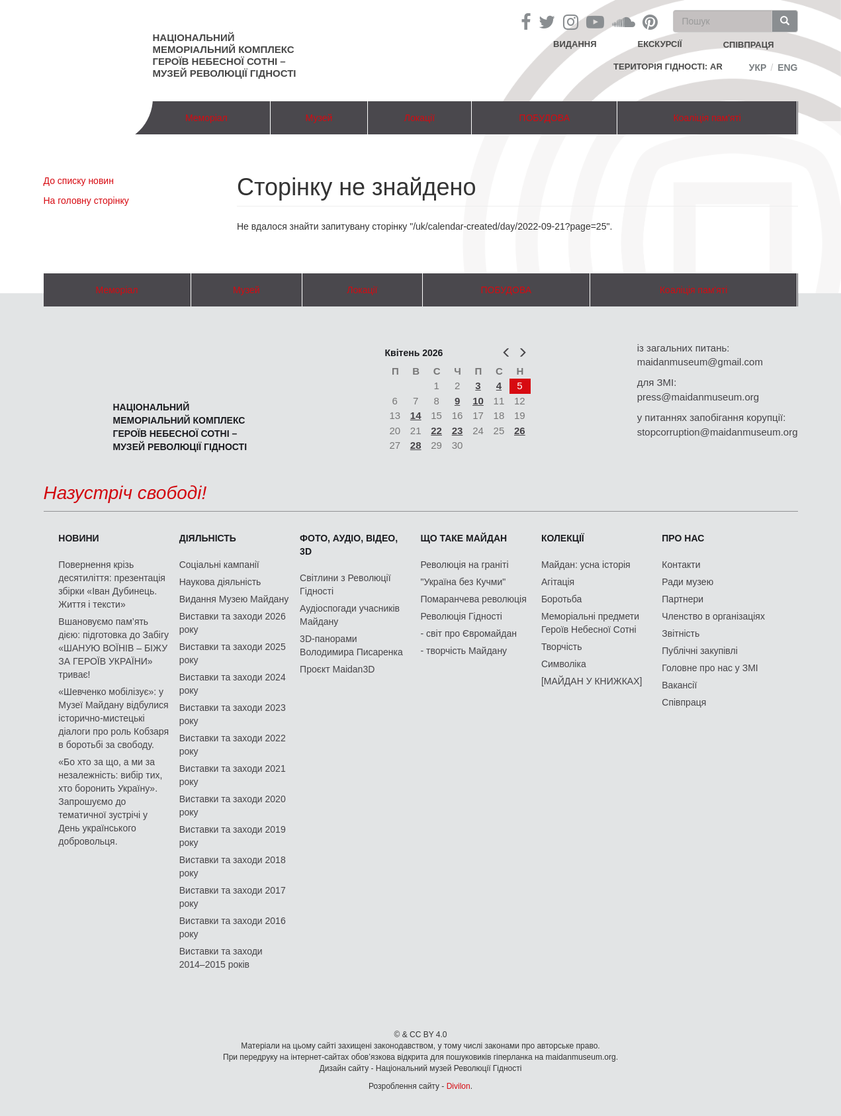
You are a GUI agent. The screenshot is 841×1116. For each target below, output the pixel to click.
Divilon (458, 1086)
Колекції (562, 538)
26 (519, 430)
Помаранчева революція (474, 599)
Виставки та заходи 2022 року (232, 745)
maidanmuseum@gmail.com (700, 361)
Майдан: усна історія (586, 564)
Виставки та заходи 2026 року (232, 623)
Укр (758, 67)
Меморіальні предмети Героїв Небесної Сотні (590, 623)
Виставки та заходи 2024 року (232, 684)
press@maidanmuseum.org (698, 396)
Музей (319, 118)
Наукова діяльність (220, 582)
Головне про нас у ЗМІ (710, 668)
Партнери (682, 599)
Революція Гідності (461, 616)
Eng (787, 67)
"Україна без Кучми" (463, 582)
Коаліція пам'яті (707, 118)
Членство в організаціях (713, 616)
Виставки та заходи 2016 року (232, 927)
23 (457, 430)
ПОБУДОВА (544, 118)
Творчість (561, 646)
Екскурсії (660, 44)
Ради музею (687, 582)
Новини (78, 538)
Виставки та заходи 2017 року (232, 897)
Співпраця (684, 702)
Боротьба (561, 599)
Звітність (680, 633)
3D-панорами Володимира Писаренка (351, 645)
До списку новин (79, 180)
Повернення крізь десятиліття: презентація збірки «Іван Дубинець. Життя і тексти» (111, 584)
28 (415, 445)
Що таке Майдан (464, 538)
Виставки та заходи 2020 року (232, 805)
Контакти (681, 564)
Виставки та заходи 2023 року (232, 714)
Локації (419, 118)
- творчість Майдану (464, 650)
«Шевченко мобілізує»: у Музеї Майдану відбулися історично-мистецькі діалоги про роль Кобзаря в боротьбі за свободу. (113, 718)
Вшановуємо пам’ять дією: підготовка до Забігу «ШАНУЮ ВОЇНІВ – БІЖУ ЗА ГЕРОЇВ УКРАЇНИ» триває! (113, 648)
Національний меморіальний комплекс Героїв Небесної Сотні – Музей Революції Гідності (224, 55)
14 (415, 415)
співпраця (748, 45)
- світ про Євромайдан (469, 633)
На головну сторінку (86, 200)
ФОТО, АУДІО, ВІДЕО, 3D (349, 545)
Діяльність (207, 538)
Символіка (563, 664)
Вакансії (679, 685)
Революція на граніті (465, 564)
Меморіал (206, 118)
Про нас (683, 538)
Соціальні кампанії (219, 564)
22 (436, 430)
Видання (575, 44)
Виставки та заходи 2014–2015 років (221, 958)
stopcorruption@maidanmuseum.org (717, 432)
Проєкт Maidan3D (337, 669)
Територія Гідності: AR (668, 66)
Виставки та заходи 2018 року (232, 866)
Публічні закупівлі (700, 650)
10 (478, 400)
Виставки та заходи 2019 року (232, 836)
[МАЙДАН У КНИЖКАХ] (591, 681)
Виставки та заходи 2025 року (232, 653)
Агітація (557, 582)
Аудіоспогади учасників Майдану (350, 615)
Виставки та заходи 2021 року (232, 775)
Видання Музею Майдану (233, 599)
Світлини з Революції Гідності (345, 584)
